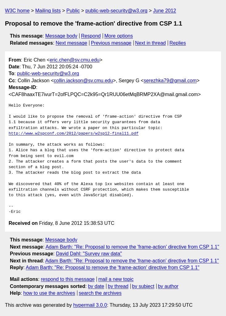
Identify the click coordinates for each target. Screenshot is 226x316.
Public (73, 10)
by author (168, 286)
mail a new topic (116, 279)
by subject (143, 286)
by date (96, 286)
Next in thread (150, 43)
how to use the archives (49, 293)
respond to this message (67, 279)
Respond (91, 35)
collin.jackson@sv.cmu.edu (83, 80)
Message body (61, 35)
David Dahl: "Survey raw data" (89, 253)
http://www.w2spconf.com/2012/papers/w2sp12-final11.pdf (73, 133)
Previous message (111, 43)
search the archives (100, 293)
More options (119, 35)
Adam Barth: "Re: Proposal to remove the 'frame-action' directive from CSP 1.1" (132, 246)
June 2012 (164, 10)
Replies (178, 43)
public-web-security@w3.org (116, 10)
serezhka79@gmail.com (170, 80)
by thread (118, 286)
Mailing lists (48, 10)
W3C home (17, 10)
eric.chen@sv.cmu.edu (75, 60)
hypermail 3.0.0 (90, 305)
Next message (71, 43)
